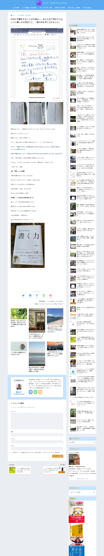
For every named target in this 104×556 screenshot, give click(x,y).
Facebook (31, 394)
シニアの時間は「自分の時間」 (29, 7)
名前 (12, 432)
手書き (56, 304)
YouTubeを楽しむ (87, 7)
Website (40, 394)
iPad (41, 304)
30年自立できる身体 (60, 7)
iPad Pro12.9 (48, 304)
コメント (13, 412)
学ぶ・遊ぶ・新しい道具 (46, 7)
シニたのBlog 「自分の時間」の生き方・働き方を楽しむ (52, 3)
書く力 (61, 304)
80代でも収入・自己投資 (74, 7)
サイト (13, 446)
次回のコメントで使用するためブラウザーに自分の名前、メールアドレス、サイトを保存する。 (37, 452)
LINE (35, 394)
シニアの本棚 (15, 7)
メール (13, 439)
